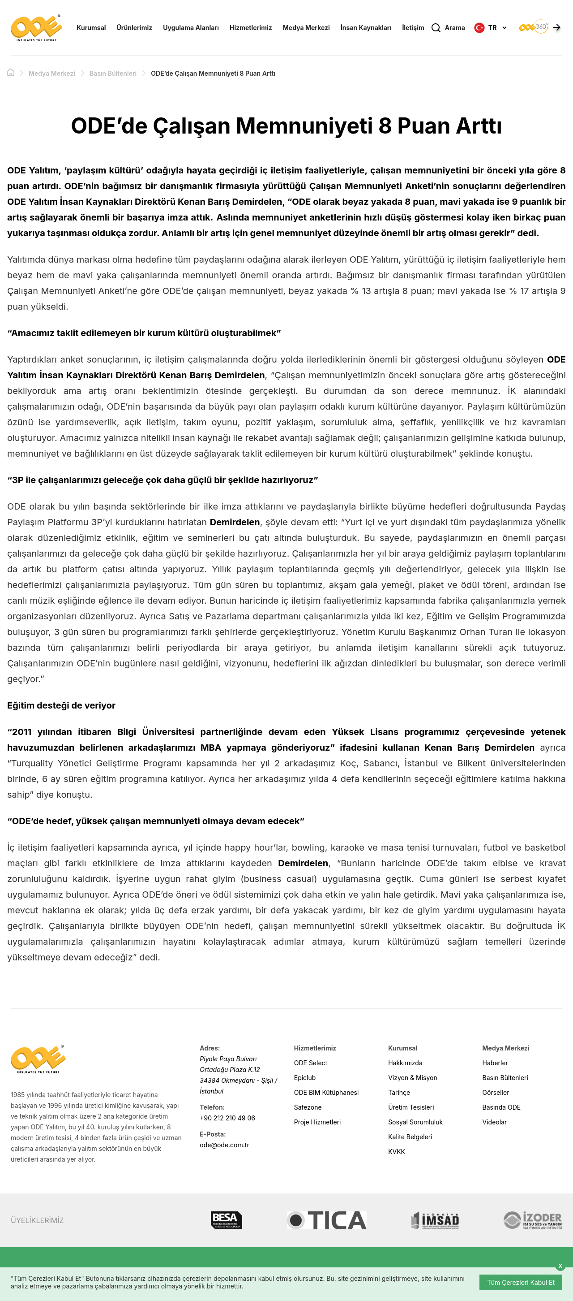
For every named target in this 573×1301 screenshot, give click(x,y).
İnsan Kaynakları (366, 27)
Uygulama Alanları (191, 27)
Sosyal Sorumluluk (415, 1122)
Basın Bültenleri (113, 73)
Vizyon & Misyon (412, 1077)
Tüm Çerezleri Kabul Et (521, 1282)
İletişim (413, 27)
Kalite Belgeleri (410, 1137)
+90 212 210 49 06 (227, 1118)
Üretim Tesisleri (411, 1107)
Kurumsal (91, 27)
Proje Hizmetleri (317, 1122)
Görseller (496, 1092)
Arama (448, 27)
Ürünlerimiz (135, 27)
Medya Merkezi (306, 27)
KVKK (396, 1151)
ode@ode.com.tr (224, 1145)
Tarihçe (399, 1092)
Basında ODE (502, 1107)
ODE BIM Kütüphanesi (326, 1092)
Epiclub (305, 1077)
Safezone (308, 1107)
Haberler (495, 1063)
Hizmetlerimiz (251, 27)
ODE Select (310, 1063)
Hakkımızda (405, 1063)
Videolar (495, 1122)
